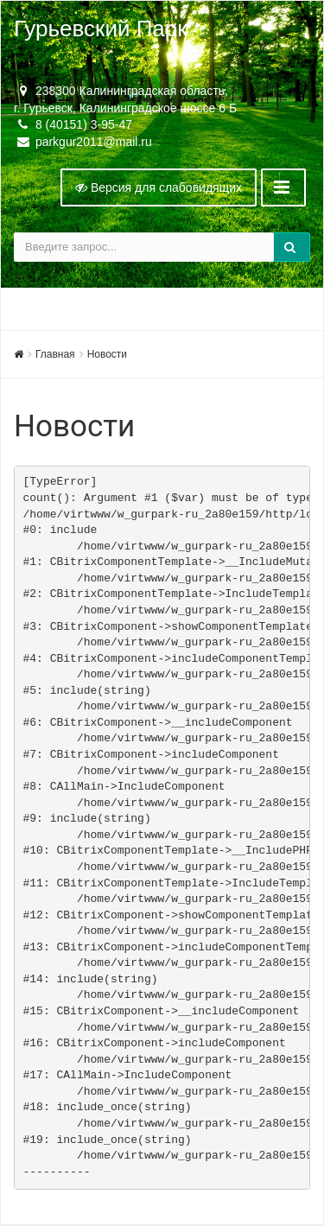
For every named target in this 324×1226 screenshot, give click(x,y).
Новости (107, 354)
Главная (55, 354)
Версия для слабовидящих (158, 187)
